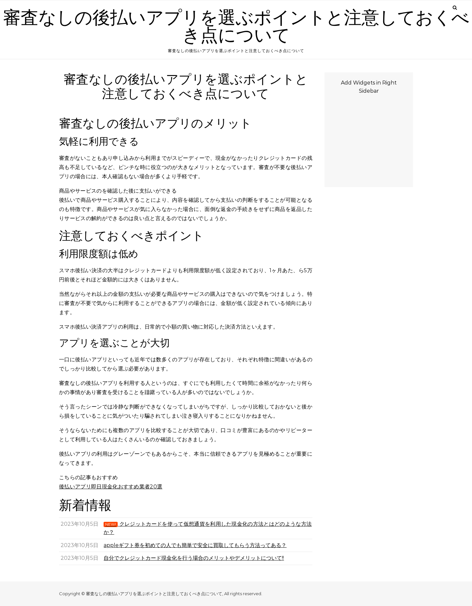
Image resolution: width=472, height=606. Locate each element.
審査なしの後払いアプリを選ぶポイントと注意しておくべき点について (236, 26)
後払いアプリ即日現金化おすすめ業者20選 (110, 486)
